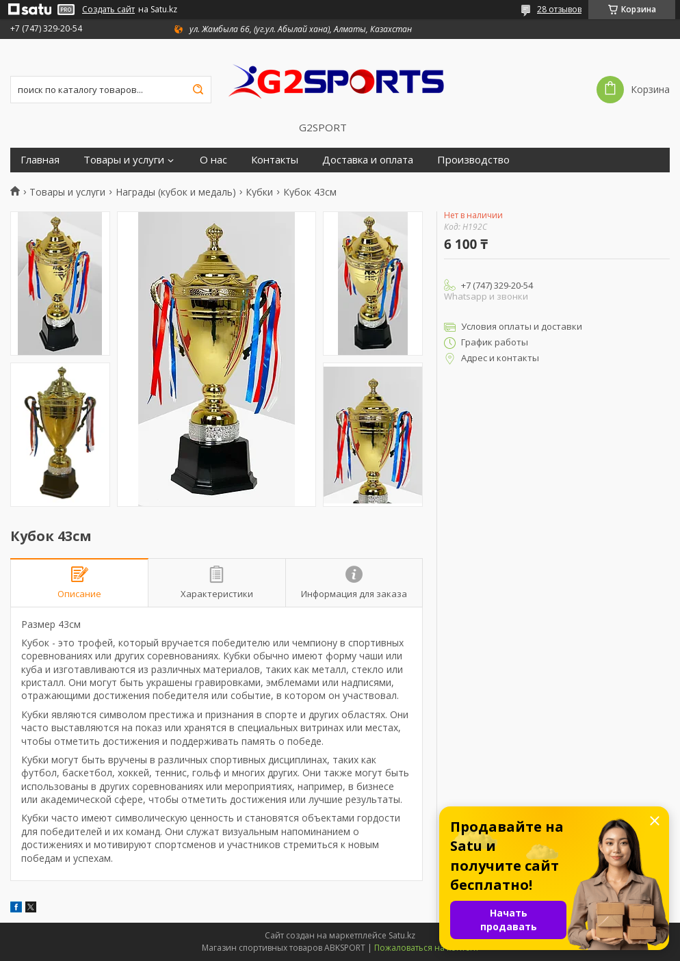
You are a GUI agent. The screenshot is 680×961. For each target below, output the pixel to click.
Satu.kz (402, 935)
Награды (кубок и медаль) (176, 192)
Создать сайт (108, 9)
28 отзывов (559, 9)
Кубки (259, 192)
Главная (40, 160)
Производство (473, 160)
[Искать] (197, 89)
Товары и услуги (123, 160)
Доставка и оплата (367, 160)
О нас (213, 160)
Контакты (274, 160)
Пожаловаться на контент (426, 947)
